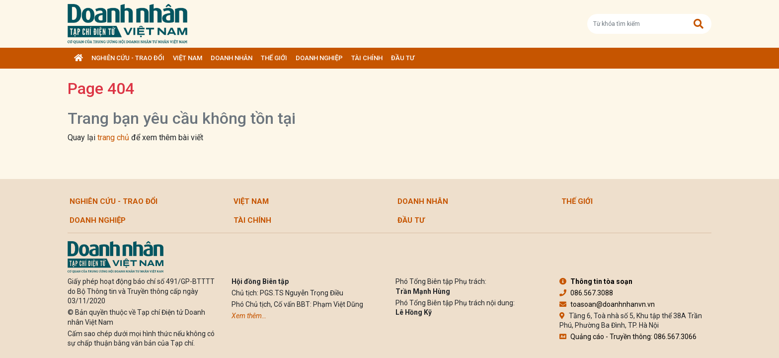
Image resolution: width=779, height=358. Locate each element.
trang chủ (113, 137)
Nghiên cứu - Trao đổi (127, 58)
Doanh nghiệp (319, 58)
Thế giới (274, 58)
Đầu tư (402, 58)
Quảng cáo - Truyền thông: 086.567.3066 (628, 337)
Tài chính (367, 58)
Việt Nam (187, 58)
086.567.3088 (586, 293)
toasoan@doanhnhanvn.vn (607, 304)
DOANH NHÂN (231, 58)
